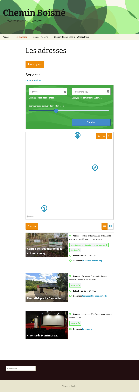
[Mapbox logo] (33, 217)
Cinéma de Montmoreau (42, 335)
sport (39, 97)
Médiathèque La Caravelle (44, 298)
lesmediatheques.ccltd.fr (94, 296)
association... (49, 97)
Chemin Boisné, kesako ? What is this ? (71, 37)
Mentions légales (69, 386)
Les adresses (21, 37)
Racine (28, 80)
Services (37, 80)
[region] (69, 176)
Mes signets (34, 64)
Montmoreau (86, 97)
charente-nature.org (92, 260)
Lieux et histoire (40, 37)
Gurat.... (97, 97)
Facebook (87, 329)
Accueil (6, 37)
